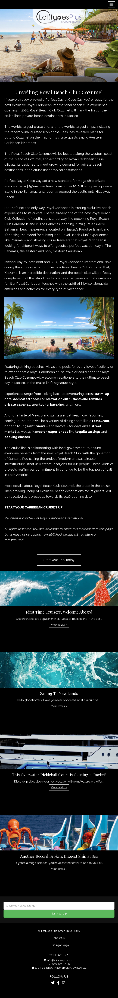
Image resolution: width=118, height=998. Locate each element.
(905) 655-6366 (60, 963)
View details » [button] (59, 624)
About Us (59, 937)
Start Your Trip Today (59, 560)
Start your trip (59, 913)
